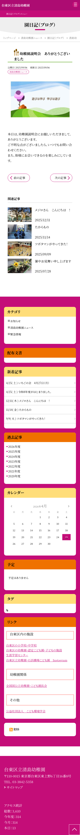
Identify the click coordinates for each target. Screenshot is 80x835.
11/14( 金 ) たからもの (19, 410)
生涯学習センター (17, 655)
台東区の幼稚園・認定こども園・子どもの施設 (34, 650)
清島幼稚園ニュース (21, 328)
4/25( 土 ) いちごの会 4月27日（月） (27, 383)
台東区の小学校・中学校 (21, 645)
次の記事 (60, 178)
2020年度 (14, 476)
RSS (16, 729)
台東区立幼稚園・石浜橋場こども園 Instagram (36, 660)
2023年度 (14, 461)
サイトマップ (15, 787)
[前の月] (11, 506)
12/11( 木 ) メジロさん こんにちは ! (28, 401)
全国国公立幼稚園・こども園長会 (26, 685)
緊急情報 (15, 334)
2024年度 (14, 456)
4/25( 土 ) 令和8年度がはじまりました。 (28, 392)
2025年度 (14, 451)
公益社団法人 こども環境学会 (26, 711)
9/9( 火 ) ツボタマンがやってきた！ (25, 419)
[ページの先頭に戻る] (74, 830)
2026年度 (14, 446)
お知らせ (15, 321)
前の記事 (19, 178)
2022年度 (14, 466)
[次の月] (68, 506)
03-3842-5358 (22, 781)
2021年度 (14, 471)
